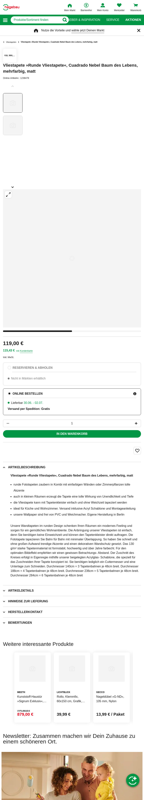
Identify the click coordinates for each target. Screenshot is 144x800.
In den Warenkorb (71, 433)
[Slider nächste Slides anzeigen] (12, 185)
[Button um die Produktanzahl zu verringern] (6, 423)
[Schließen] (138, 30)
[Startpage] (11, 7)
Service (112, 19)
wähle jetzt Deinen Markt (87, 30)
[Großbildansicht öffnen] (72, 258)
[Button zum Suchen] (64, 19)
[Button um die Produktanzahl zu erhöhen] (138, 423)
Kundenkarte (26, 351)
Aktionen (133, 19)
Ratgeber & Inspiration (80, 19)
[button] (5, 20)
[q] (35, 19)
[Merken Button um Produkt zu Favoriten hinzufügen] (137, 450)
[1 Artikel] (72, 423)
